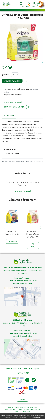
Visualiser (12, 241)
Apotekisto (26, 412)
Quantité (5, 75)
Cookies (17, 412)
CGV (20, 409)
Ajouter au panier (12, 81)
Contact (22, 399)
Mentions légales (11, 409)
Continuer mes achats (14, 107)
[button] (4, 227)
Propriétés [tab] (9, 116)
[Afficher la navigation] (39, 4)
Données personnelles (32, 409)
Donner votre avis (13, 102)
